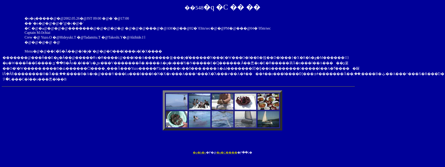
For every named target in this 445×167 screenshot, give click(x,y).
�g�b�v (199, 152)
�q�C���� (226, 152)
